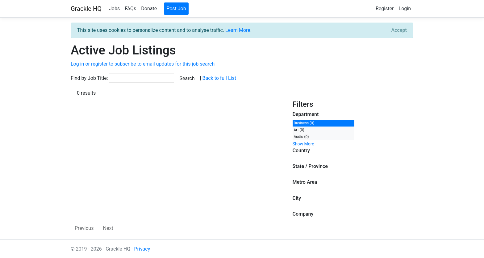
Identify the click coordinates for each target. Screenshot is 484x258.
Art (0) (299, 130)
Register (385, 8)
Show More (303, 143)
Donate (149, 8)
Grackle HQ (86, 8)
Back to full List (219, 78)
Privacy (142, 249)
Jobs (114, 8)
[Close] (399, 30)
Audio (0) (301, 137)
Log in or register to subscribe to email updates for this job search (143, 64)
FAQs (130, 8)
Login (405, 8)
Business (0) (304, 123)
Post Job (176, 8)
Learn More (237, 30)
